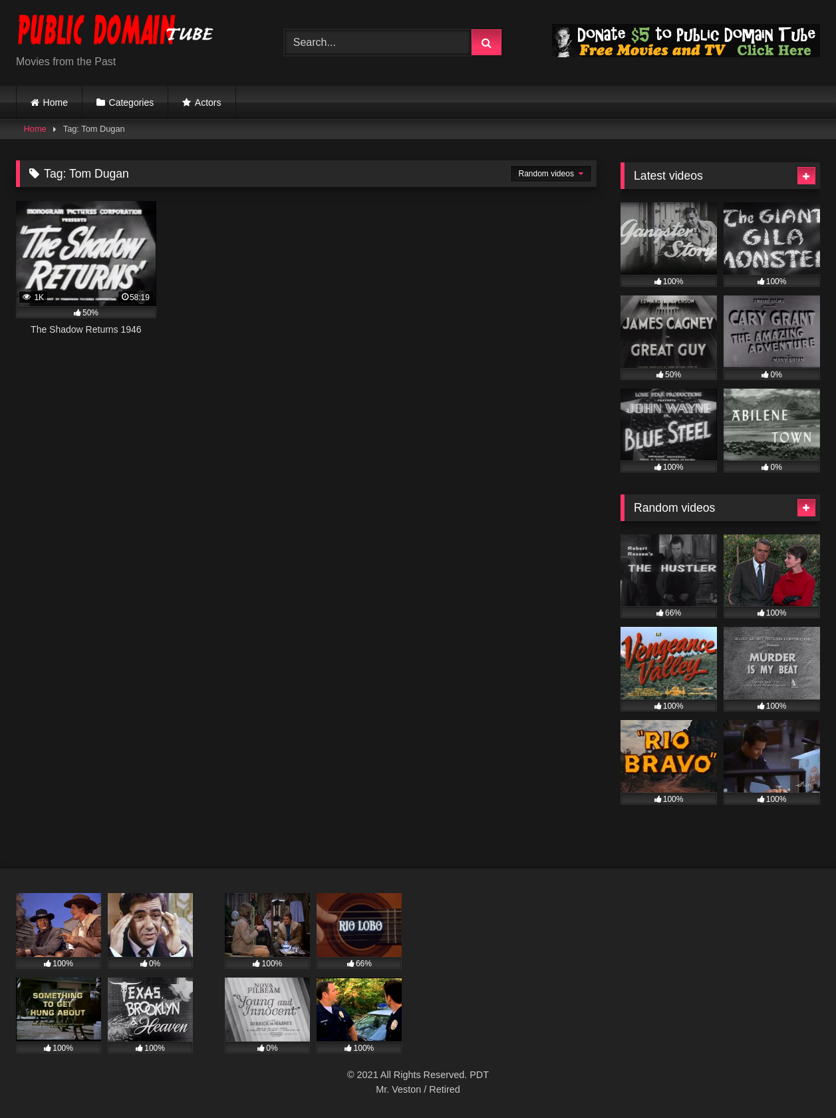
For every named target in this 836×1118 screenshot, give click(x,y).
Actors (208, 102)
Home (55, 102)
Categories (131, 102)
